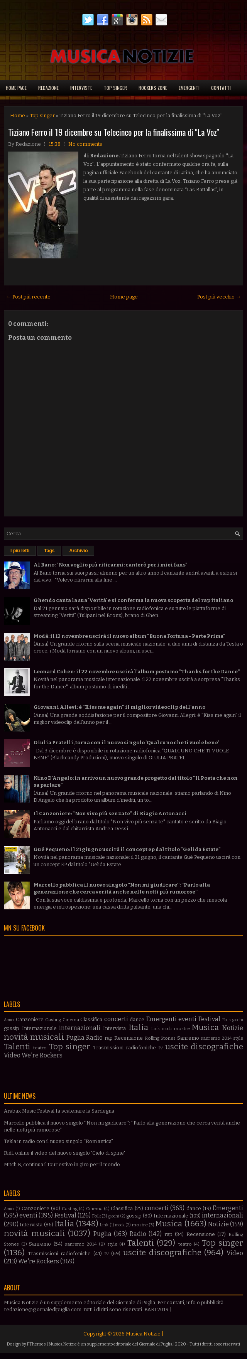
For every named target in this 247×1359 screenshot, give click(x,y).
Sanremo (188, 1038)
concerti (116, 1019)
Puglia (75, 1037)
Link (155, 1028)
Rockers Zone (153, 87)
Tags (49, 550)
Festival (209, 1019)
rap (109, 1038)
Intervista (114, 1028)
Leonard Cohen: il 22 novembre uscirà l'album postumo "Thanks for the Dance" (137, 671)
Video (12, 1055)
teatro (40, 1047)
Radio (94, 1037)
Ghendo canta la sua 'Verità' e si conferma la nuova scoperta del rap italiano (133, 600)
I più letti (19, 550)
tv (161, 1047)
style (238, 1038)
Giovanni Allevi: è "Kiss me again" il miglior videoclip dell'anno (119, 707)
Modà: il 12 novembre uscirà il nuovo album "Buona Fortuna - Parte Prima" (129, 636)
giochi (237, 1019)
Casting (53, 1019)
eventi (187, 1019)
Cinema (71, 1019)
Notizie (232, 1028)
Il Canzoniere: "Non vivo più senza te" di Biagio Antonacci (110, 813)
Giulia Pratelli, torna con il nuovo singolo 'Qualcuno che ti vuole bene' (126, 742)
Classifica (91, 1019)
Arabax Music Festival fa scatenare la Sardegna (59, 1111)
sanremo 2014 (216, 1038)
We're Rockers (42, 1055)
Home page (16, 87)
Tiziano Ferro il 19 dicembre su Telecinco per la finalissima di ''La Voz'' (113, 132)
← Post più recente (28, 297)
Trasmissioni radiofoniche (124, 1047)
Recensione (128, 1038)
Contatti (221, 87)
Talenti (17, 1047)
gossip (11, 1028)
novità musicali (34, 1037)
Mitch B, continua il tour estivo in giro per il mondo (62, 1164)
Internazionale (39, 1028)
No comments (85, 144)
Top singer (115, 87)
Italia (139, 1027)
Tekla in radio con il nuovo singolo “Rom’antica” (58, 1141)
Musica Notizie (143, 1334)
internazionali (79, 1028)
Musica (205, 1027)
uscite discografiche (204, 1047)
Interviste (81, 87)
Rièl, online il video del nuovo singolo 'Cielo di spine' (64, 1153)
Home (17, 115)
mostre (182, 1028)
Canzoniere (30, 1019)
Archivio (78, 550)
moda (167, 1028)
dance (137, 1019)
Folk (226, 1019)
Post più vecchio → (219, 297)
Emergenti (189, 87)
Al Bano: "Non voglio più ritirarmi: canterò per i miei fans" (111, 565)
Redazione (48, 87)
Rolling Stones (160, 1038)
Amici (9, 1019)
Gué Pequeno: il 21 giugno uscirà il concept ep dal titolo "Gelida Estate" (127, 849)
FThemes (36, 1344)
